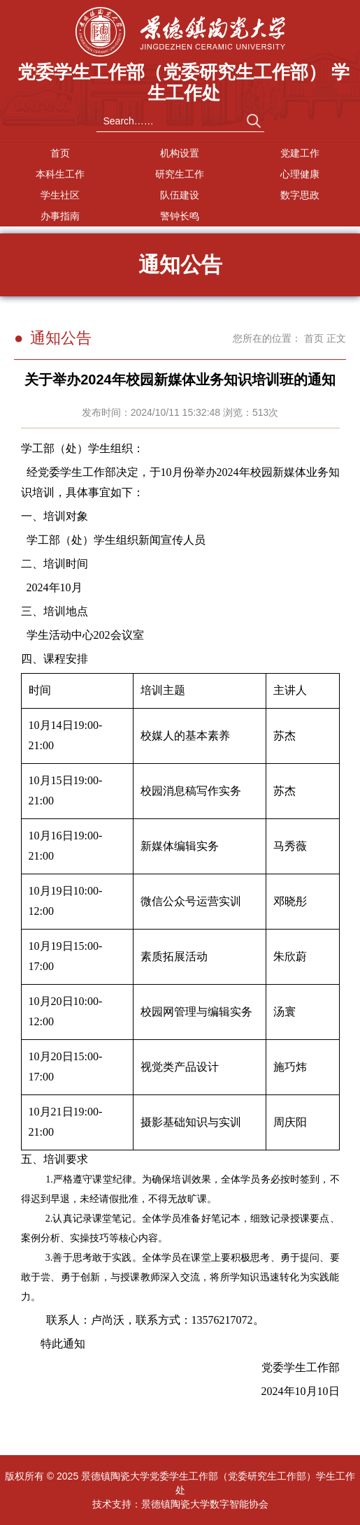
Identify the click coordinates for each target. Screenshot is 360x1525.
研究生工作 (179, 174)
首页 (60, 153)
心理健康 (299, 174)
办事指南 (60, 216)
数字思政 (299, 195)
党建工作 (299, 153)
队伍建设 (179, 195)
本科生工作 (60, 174)
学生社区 (60, 195)
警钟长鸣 (179, 216)
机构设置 (179, 153)
